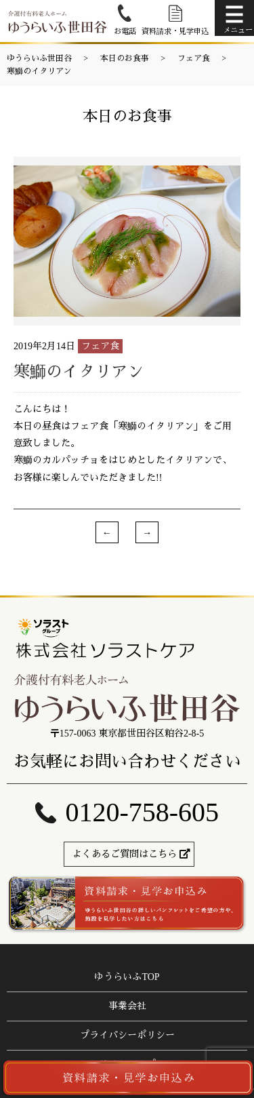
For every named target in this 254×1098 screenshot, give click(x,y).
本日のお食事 (124, 58)
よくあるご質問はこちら (124, 854)
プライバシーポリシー (127, 1035)
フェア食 (193, 58)
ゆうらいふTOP (126, 977)
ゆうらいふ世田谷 (39, 58)
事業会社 (127, 1006)
